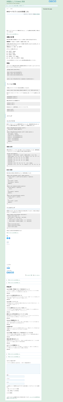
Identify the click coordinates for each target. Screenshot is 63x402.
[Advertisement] (23, 22)
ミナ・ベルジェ (37, 275)
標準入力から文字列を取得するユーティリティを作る (17, 314)
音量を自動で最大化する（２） (13, 339)
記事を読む (8, 293)
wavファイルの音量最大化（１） (13, 345)
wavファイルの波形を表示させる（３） (14, 295)
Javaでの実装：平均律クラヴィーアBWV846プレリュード (18, 289)
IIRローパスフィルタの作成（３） (13, 232)
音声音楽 (38, 14)
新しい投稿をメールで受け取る (13, 390)
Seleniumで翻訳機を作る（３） (13, 320)
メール (8, 378)
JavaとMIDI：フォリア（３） (12, 301)
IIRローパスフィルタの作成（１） (13, 280)
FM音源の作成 (9, 326)
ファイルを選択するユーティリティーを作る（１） (17, 307)
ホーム (7, 5)
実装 (35, 14)
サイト (8, 382)
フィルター (28, 275)
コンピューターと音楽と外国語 (13, 5)
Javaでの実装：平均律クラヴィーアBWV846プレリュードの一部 (20, 332)
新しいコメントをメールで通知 (13, 388)
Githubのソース (21, 5)
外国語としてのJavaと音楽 (16, 1)
